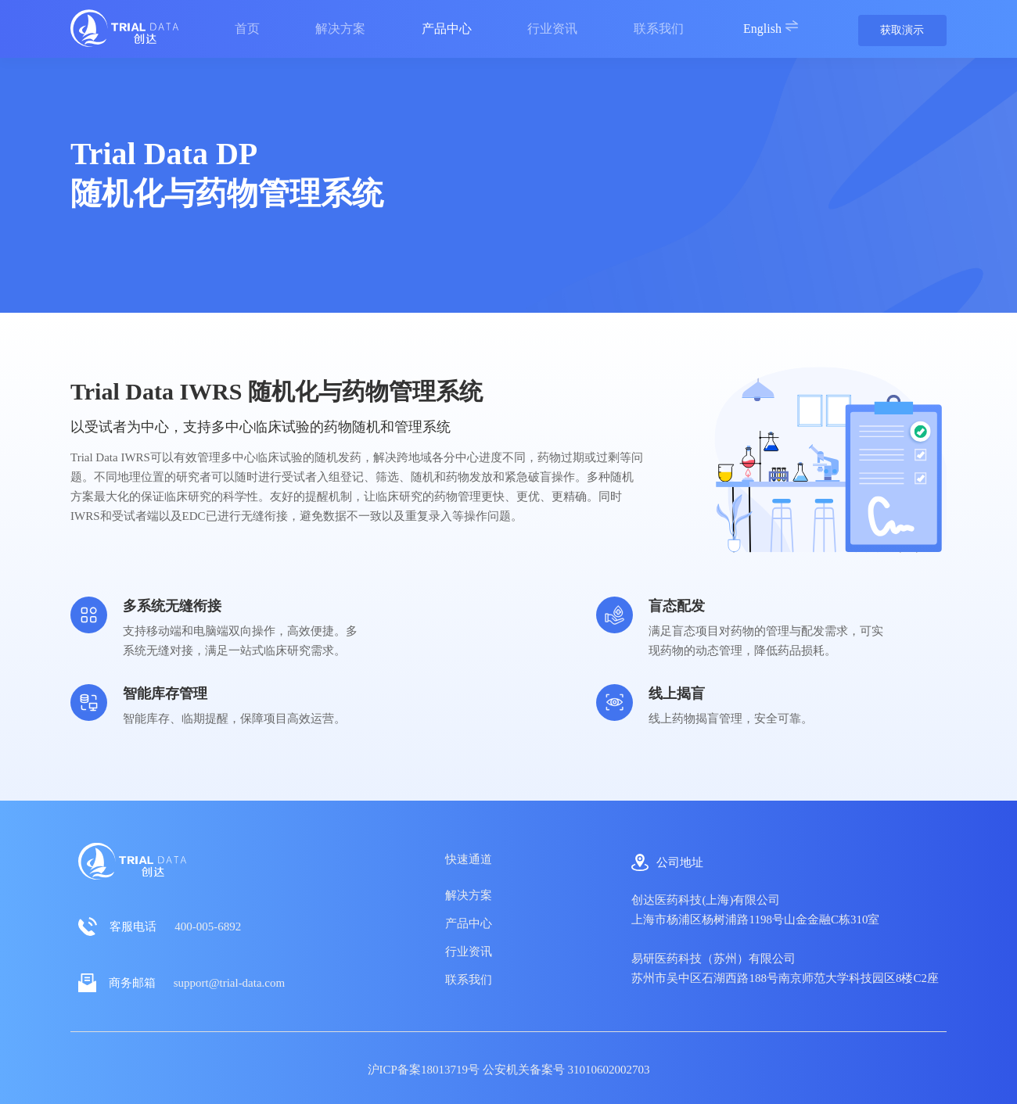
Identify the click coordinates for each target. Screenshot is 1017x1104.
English (771, 27)
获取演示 (902, 30)
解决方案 (468, 895)
